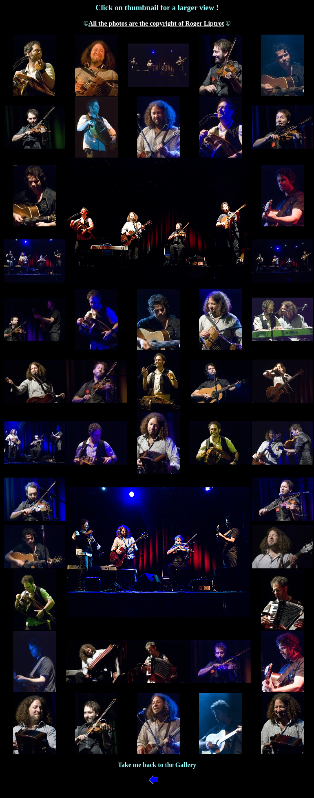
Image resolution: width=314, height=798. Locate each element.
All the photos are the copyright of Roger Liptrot (156, 23)
